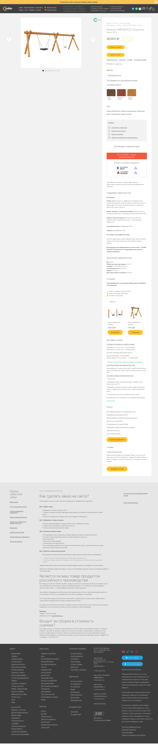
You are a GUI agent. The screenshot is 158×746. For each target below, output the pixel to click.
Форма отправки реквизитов (18, 520)
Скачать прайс (45, 730)
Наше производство (29, 7)
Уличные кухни (15, 699)
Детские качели (115, 112)
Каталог (21, 7)
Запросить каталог (51, 7)
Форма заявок (14, 503)
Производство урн (76, 703)
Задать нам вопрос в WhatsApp (117, 295)
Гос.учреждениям (76, 686)
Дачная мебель (15, 656)
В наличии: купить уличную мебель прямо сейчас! (79, 2)
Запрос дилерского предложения (20, 542)
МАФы (13, 705)
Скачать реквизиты (117, 441)
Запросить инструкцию (118, 129)
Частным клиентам (68, 6)
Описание (122, 57)
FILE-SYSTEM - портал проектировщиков (126, 153)
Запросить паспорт (117, 132)
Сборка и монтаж (46, 719)
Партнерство (73, 679)
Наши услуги (44, 651)
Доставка (44, 716)
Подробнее (111, 402)
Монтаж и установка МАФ (114, 422)
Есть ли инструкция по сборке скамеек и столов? (136, 496)
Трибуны (14, 683)
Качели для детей (126, 112)
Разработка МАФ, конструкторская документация (46, 675)
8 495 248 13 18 (94, 6)
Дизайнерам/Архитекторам (70, 11)
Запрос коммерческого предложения (16, 514)
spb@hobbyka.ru (99, 680)
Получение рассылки (16, 547)
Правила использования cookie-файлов (133, 738)
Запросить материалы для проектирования (124, 135)
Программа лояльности (129, 732)
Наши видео (74, 714)
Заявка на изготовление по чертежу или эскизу (18, 526)
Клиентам (43, 709)
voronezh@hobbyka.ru (100, 699)
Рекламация (13, 532)
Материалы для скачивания (49, 727)
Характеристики (112, 57)
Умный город (82, 11)
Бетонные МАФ (15, 709)
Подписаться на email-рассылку (131, 672)
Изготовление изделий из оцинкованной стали (121, 413)
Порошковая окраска (47, 680)
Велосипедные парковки (18, 669)
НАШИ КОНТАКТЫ (100, 706)
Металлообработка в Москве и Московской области (122, 419)
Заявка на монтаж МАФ (17, 537)
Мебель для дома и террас (19, 697)
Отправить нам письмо (115, 297)
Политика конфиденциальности (131, 729)
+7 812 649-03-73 (95, 8)
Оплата (43, 714)
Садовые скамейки (16, 661)
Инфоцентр (32, 10)
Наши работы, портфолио (78, 672)
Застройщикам (81, 8)
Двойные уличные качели (128, 109)
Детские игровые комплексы (19, 715)
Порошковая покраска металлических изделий (121, 429)
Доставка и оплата (52, 10)
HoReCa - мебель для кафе (19, 691)
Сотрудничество (74, 709)
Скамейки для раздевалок (19, 734)
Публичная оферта (127, 735)
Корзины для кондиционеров (20, 737)
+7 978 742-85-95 (114, 8)
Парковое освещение (17, 672)
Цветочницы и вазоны (18, 667)
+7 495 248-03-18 (99, 673)
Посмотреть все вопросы (131, 505)
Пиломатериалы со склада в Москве (117, 425)
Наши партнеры (76, 664)
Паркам (74, 8)
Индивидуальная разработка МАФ (117, 416)
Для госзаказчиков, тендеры (18, 509)
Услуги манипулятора (113, 435)
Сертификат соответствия (119, 125)
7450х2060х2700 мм (114, 73)
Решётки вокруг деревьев (18, 678)
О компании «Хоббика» (76, 651)
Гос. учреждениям (78, 6)
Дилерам (21, 10)
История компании (76, 656)
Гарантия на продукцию (48, 722)
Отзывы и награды (76, 667)
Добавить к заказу (117, 46)
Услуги (26, 10)
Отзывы (129, 57)
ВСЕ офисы (103, 10)
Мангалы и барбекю (17, 694)
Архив (13, 702)
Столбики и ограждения (18, 686)
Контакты (38, 10)
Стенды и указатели (17, 688)
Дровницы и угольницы (18, 712)
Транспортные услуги (113, 432)
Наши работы (39, 7)
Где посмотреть (45, 724)
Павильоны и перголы (18, 675)
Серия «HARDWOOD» (113, 109)
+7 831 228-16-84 (114, 10)
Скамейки (14, 659)
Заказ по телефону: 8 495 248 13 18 (118, 293)
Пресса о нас (74, 669)
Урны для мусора (16, 664)
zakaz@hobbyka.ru (95, 10)
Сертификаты (75, 661)
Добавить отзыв (117, 470)
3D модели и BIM (76, 717)
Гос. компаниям (67, 8)
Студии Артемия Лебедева (103, 723)
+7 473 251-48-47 (114, 6)
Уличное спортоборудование (20, 680)
